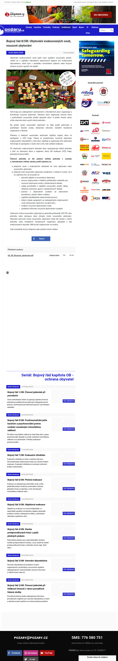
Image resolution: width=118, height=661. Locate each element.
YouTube (48, 644)
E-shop (88, 30)
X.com (32, 650)
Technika (47, 27)
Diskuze (95, 27)
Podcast (56, 27)
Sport (74, 27)
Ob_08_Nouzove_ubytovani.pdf (20, 255)
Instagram (32, 644)
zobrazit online (54, 255)
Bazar (81, 27)
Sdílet (42, 239)
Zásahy (29, 27)
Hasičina (37, 27)
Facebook (16, 644)
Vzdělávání (66, 27)
